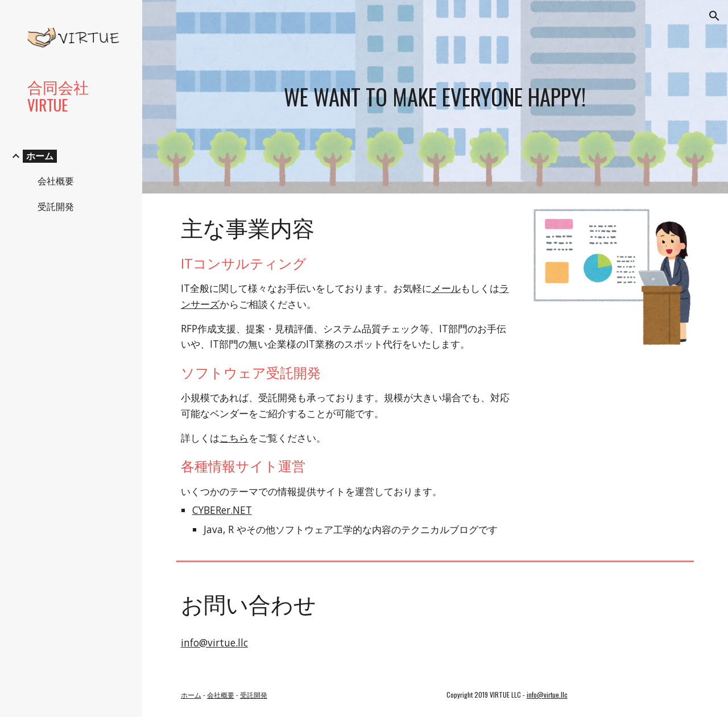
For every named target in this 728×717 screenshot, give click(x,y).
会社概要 (220, 694)
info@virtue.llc (214, 642)
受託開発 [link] (56, 206)
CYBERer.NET (222, 510)
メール (446, 288)
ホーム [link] (39, 156)
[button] (714, 16)
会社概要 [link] (56, 181)
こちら (234, 437)
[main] (434, 96)
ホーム (191, 694)
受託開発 (253, 694)
